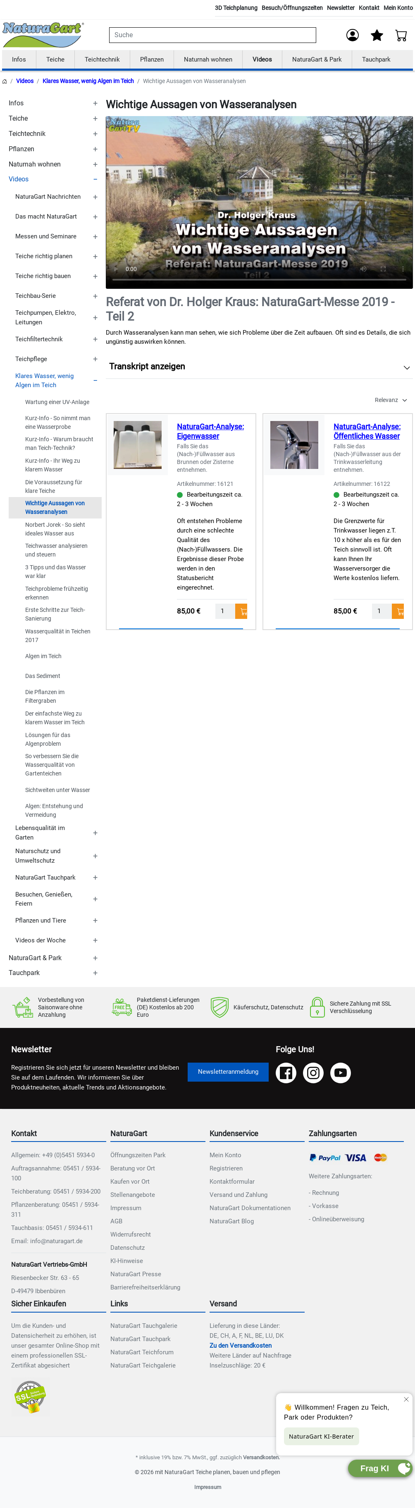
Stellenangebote (132, 1195)
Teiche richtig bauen (43, 276)
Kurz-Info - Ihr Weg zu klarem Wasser (52, 465)
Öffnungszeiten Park (138, 1155)
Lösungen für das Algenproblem (47, 739)
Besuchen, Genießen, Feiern (43, 899)
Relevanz (386, 400)
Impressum (125, 1208)
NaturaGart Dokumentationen (250, 1208)
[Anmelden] (352, 35)
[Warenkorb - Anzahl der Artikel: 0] (401, 35)
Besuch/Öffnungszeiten (292, 8)
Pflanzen (152, 59)
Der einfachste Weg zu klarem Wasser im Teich (55, 718)
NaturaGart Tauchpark (45, 877)
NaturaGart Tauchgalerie (143, 1326)
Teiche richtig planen (43, 256)
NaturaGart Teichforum (142, 1352)
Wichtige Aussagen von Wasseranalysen (55, 508)
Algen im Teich (43, 656)
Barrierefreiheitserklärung (145, 1288)
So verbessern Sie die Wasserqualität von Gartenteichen (52, 765)
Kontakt (369, 8)
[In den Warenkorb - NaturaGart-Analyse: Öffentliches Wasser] (398, 611)
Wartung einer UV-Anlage (57, 402)
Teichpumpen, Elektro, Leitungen (45, 317)
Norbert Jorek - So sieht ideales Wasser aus (55, 529)
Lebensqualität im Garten (40, 833)
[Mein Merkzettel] (377, 35)
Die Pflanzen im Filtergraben (44, 696)
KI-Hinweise (126, 1261)
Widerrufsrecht (130, 1235)
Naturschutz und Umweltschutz (37, 856)
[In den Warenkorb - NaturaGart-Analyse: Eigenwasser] (241, 611)
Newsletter (341, 8)
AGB (116, 1221)
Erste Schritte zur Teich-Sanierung (55, 614)
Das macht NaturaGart (46, 217)
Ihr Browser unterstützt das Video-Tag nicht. (259, 203)
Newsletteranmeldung (228, 1071)
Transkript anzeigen (147, 367)
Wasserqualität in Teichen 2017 (58, 635)
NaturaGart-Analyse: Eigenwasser (210, 432)
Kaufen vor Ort (130, 1182)
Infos (19, 59)
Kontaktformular (232, 1182)
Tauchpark (376, 59)
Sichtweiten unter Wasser (57, 790)
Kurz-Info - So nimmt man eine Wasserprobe (58, 423)
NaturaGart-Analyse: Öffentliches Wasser (367, 432)
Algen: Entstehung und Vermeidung (54, 810)
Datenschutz (127, 1248)
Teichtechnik (102, 59)
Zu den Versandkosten (241, 1346)
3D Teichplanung (236, 8)
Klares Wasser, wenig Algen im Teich (88, 81)
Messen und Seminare (45, 236)
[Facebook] (286, 1073)
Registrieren (226, 1169)
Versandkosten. (261, 1458)
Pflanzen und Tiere (40, 921)
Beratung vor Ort (132, 1169)
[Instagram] (313, 1073)
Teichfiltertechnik (39, 339)
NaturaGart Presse (135, 1274)
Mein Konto (398, 8)
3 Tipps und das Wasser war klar (55, 572)
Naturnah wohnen (208, 59)
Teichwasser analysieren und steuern (56, 550)
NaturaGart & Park (317, 59)
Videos (262, 59)
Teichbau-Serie (35, 296)
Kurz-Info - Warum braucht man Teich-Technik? (59, 444)
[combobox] (212, 35)
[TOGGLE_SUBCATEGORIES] (95, 104)
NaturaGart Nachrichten (48, 197)
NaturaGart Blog (232, 1221)
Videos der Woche (40, 940)
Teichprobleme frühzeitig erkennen (56, 593)
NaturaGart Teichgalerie (143, 1366)
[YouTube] (340, 1073)
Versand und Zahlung (238, 1195)
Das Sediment (42, 676)
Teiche (55, 59)
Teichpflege (31, 359)
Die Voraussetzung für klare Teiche (53, 486)
